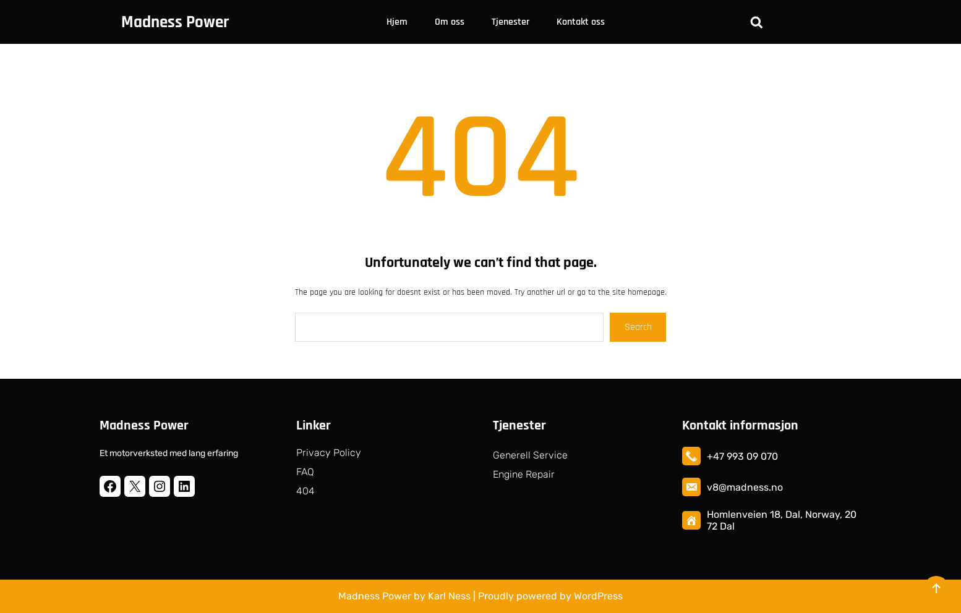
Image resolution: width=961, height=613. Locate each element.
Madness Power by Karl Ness (404, 596)
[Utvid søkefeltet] (756, 22)
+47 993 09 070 (742, 456)
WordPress (598, 596)
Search (638, 327)
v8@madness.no (745, 487)
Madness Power (175, 22)
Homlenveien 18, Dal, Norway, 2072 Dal (781, 520)
